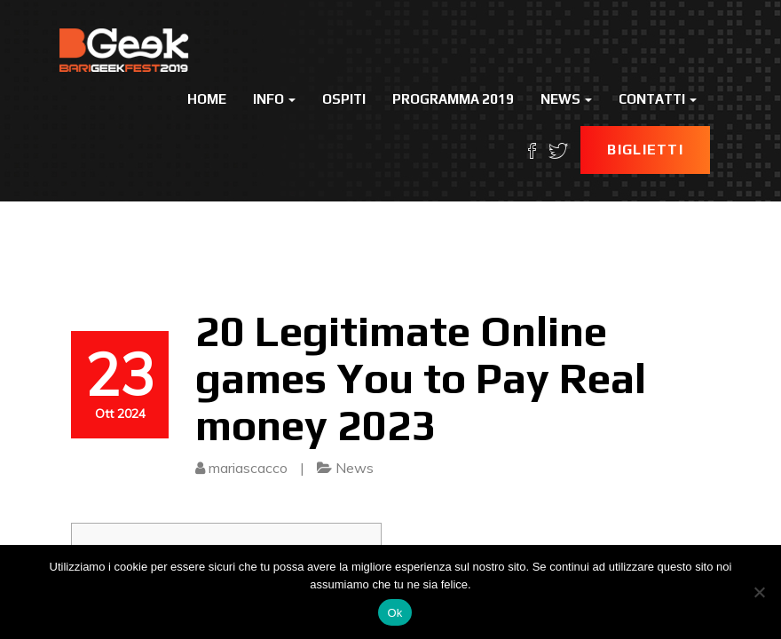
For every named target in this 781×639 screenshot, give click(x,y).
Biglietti (645, 149)
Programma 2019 (453, 98)
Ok (394, 612)
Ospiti (344, 98)
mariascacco (248, 468)
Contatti (658, 98)
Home (206, 98)
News (566, 98)
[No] (759, 592)
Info (274, 98)
